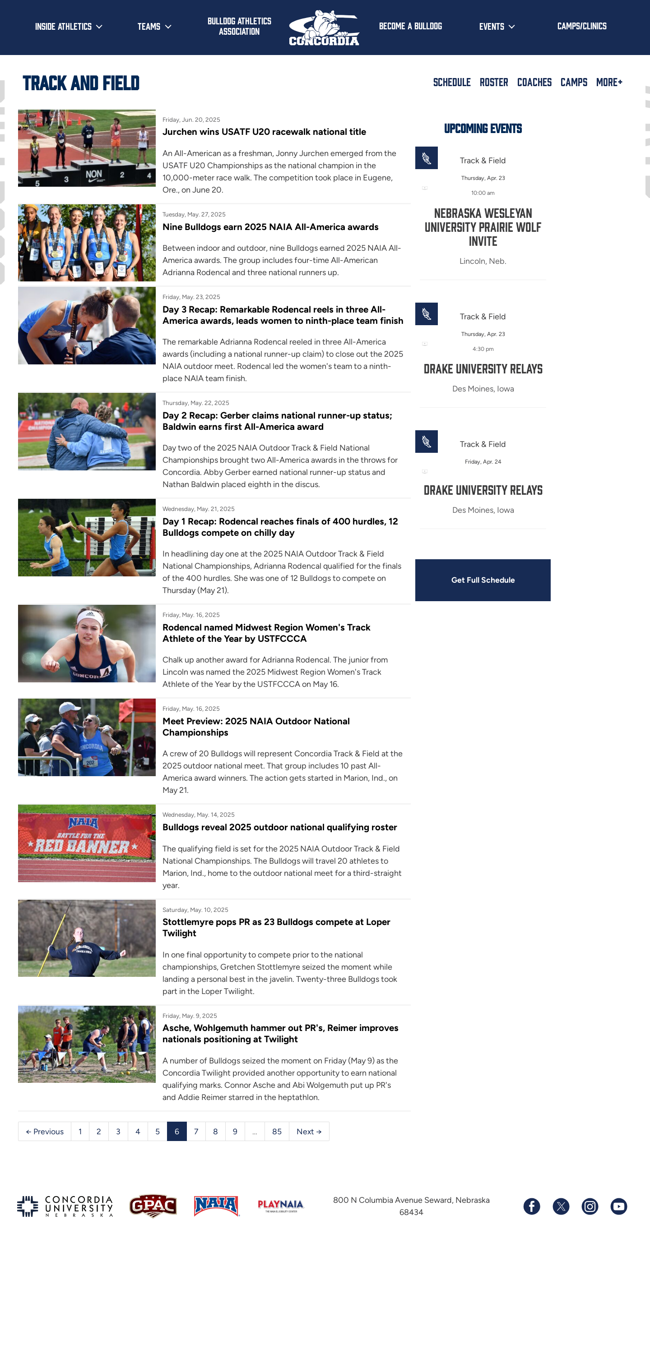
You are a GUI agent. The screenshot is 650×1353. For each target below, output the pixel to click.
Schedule (452, 81)
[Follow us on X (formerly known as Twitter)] (560, 1308)
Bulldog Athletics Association (239, 25)
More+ (609, 81)
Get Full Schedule (428, 582)
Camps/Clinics (582, 25)
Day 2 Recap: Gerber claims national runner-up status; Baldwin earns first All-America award (245, 469)
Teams (149, 26)
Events (491, 26)
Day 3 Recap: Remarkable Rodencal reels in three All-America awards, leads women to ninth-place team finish (237, 357)
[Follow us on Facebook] (531, 1308)
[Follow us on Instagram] (589, 1308)
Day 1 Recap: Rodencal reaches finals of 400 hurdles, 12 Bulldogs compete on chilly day (239, 588)
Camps (574, 81)
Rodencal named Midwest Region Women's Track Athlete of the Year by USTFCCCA (237, 695)
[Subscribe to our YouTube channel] (618, 1308)
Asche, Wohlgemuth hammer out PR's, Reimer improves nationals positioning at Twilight (243, 1122)
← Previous (45, 1232)
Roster (494, 81)
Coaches (534, 81)
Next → (310, 1232)
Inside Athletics (63, 26)
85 (277, 1232)
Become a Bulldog (410, 25)
